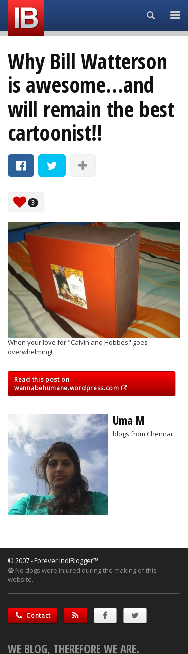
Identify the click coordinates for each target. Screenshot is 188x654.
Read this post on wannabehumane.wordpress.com (70, 383)
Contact (32, 615)
